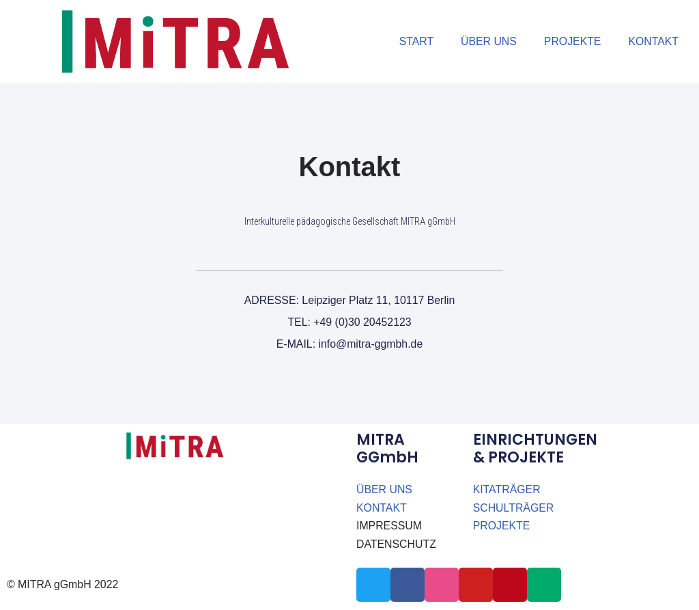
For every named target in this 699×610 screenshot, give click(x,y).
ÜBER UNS (487, 41)
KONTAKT (653, 41)
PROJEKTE (571, 41)
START (414, 41)
